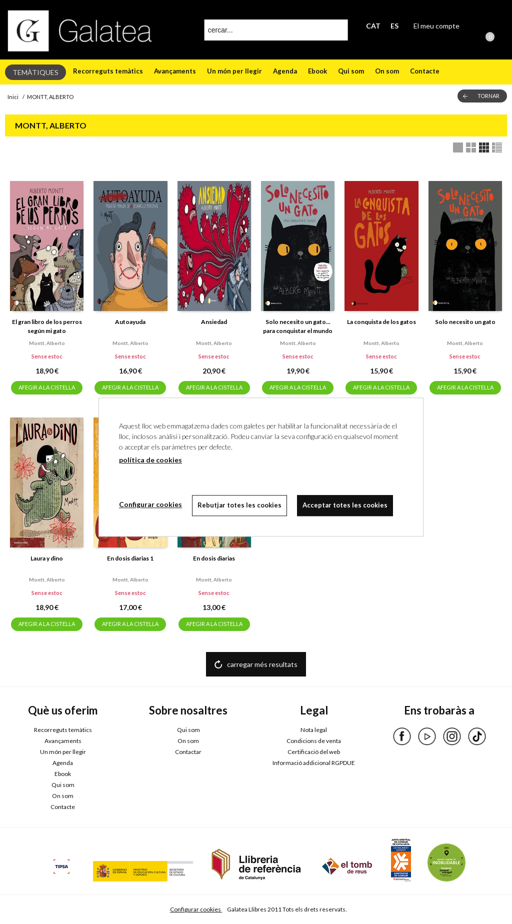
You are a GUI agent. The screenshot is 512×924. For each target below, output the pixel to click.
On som (387, 71)
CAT (373, 26)
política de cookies (150, 460)
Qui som (351, 71)
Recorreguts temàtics (108, 71)
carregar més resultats (262, 664)
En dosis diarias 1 (130, 558)
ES (394, 26)
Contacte (425, 71)
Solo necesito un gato (465, 322)
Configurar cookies (196, 909)
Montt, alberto (47, 343)
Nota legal (313, 730)
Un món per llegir (234, 71)
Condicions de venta (313, 740)
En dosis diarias (214, 558)
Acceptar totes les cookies (345, 505)
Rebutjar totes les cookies (240, 505)
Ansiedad (214, 322)
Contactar (188, 752)
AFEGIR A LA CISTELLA (46, 387)
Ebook (317, 71)
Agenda (285, 71)
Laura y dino (46, 558)
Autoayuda (130, 322)
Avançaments (175, 71)
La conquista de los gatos (381, 322)
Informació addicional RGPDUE (313, 762)
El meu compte (437, 26)
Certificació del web (314, 752)
